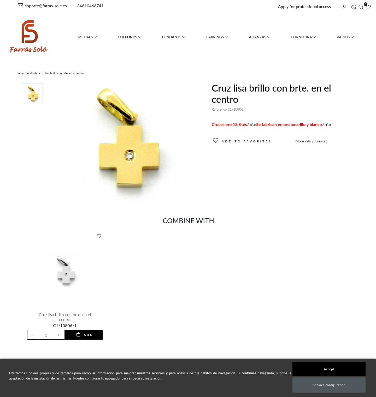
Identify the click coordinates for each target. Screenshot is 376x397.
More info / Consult (311, 141)
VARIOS (345, 37)
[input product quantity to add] (46, 334)
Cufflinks (129, 37)
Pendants (173, 37)
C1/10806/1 (65, 325)
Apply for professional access (304, 6)
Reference (219, 109)
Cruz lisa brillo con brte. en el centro (65, 317)
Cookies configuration (329, 385)
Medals (87, 37)
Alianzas (259, 37)
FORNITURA (303, 37)
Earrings (217, 37)
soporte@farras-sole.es (42, 5)
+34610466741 (89, 5)
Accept (329, 369)
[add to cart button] (83, 334)
